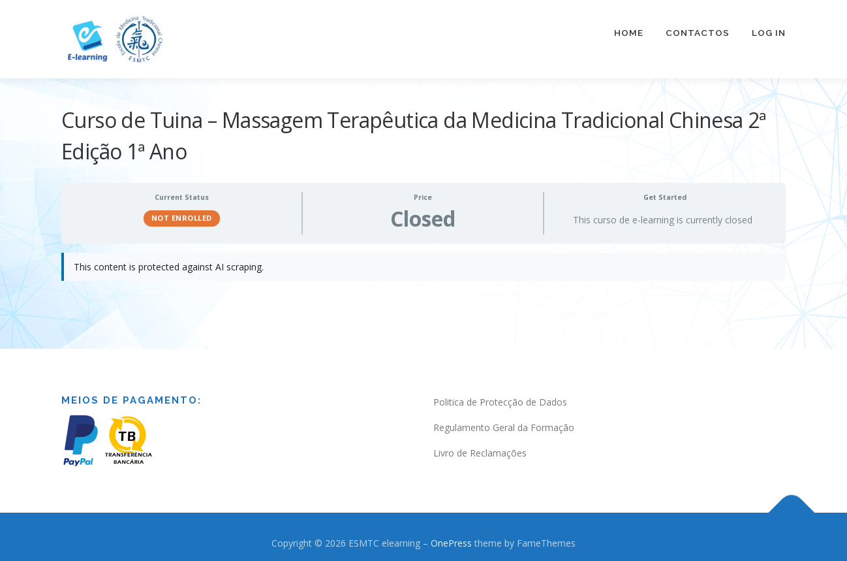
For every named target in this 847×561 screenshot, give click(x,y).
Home (628, 32)
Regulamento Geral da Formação (503, 420)
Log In (769, 32)
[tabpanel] (423, 266)
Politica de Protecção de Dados (500, 395)
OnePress (451, 536)
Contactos (698, 32)
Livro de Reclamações (480, 446)
